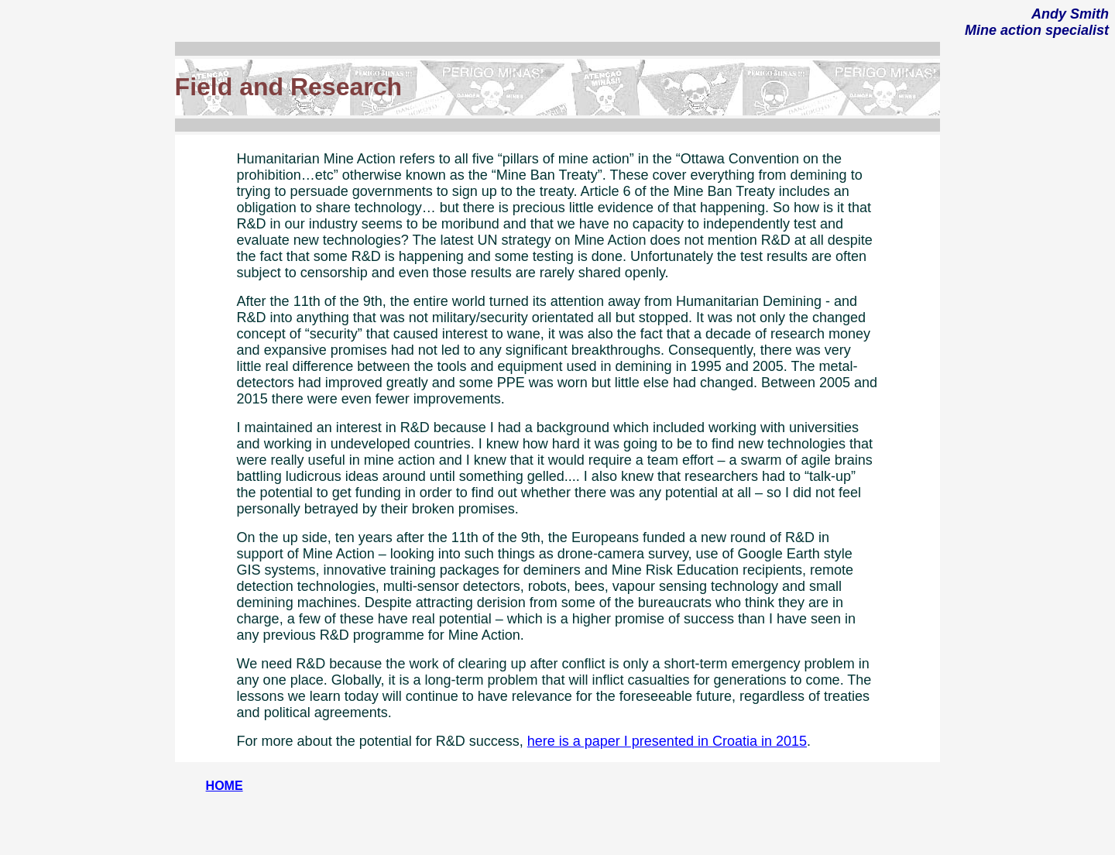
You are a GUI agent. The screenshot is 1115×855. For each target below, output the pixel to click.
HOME (224, 785)
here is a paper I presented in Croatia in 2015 (667, 741)
